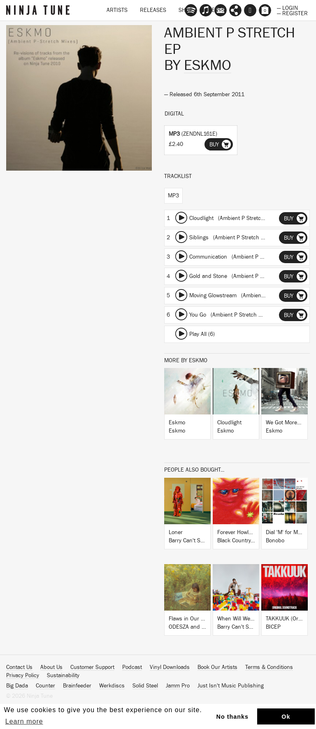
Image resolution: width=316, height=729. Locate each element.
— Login (287, 7)
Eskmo (207, 65)
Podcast (132, 667)
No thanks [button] (232, 716)
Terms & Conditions (269, 667)
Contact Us (19, 667)
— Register (292, 13)
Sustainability (63, 675)
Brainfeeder (77, 686)
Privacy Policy (22, 675)
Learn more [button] (24, 721)
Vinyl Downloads (170, 667)
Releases (153, 10)
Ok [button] (285, 716)
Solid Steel (145, 686)
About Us (51, 667)
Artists (117, 10)
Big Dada (17, 686)
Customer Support (92, 667)
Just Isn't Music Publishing (231, 686)
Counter (45, 686)
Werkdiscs (112, 686)
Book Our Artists (217, 667)
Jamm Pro (178, 686)
